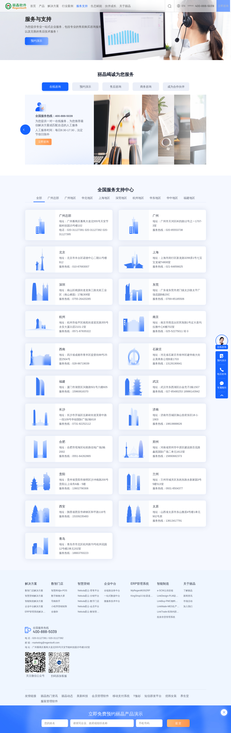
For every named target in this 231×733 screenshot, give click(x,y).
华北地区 (87, 197)
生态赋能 (96, 6)
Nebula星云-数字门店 (88, 601)
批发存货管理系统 (166, 617)
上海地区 (104, 197)
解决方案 (53, 6)
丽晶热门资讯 (49, 695)
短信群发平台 (152, 695)
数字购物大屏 (58, 596)
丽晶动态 (67, 695)
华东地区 (155, 197)
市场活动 (187, 601)
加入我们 (187, 606)
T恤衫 (137, 695)
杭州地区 (138, 197)
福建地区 (189, 197)
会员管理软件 (100, 695)
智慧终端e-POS (59, 590)
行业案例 (67, 6)
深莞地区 (121, 197)
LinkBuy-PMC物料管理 (168, 601)
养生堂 (184, 695)
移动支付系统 (121, 695)
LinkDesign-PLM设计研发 (168, 596)
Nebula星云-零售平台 (88, 590)
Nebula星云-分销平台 (88, 596)
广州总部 (53, 197)
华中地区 (172, 197)
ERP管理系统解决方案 (36, 611)
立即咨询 (223, 6)
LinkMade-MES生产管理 (168, 606)
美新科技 (82, 695)
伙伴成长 (110, 6)
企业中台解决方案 (34, 606)
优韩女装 (171, 695)
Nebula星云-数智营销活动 (89, 611)
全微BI (54, 611)
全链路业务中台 (112, 590)
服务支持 (82, 6)
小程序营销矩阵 (59, 606)
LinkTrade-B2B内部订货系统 (168, 611)
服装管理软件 (49, 701)
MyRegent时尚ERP (140, 590)
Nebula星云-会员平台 (88, 606)
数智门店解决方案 (34, 590)
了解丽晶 (187, 590)
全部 (39, 197)
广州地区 (70, 197)
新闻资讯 (187, 596)
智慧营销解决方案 (34, 596)
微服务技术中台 (112, 601)
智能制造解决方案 (34, 601)
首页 (33, 6)
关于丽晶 (125, 6)
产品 (42, 6)
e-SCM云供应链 (165, 590)
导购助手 (55, 601)
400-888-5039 (45, 632)
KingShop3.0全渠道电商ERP (142, 596)
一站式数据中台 (112, 596)
